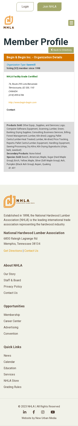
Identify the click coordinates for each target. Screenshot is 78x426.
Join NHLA (49, 6)
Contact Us (31, 250)
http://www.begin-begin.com (22, 102)
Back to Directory (61, 50)
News (7, 355)
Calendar (9, 362)
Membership (12, 315)
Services (9, 374)
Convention (11, 333)
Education (10, 368)
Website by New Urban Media (39, 418)
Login (25, 6)
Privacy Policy (13, 286)
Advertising (11, 327)
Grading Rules (12, 387)
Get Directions (13, 250)
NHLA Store (11, 380)
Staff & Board (12, 280)
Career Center (12, 321)
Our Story (10, 274)
